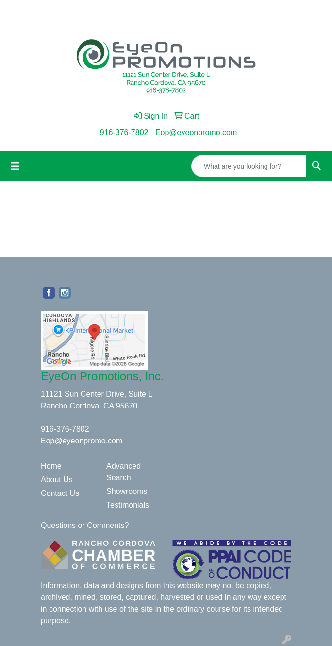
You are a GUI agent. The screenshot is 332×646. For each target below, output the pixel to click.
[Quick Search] (249, 166)
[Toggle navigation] (15, 166)
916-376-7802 (124, 132)
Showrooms (126, 491)
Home (51, 466)
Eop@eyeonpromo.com (196, 132)
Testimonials (127, 505)
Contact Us (60, 493)
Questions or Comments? (85, 525)
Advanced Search (123, 472)
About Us (57, 480)
